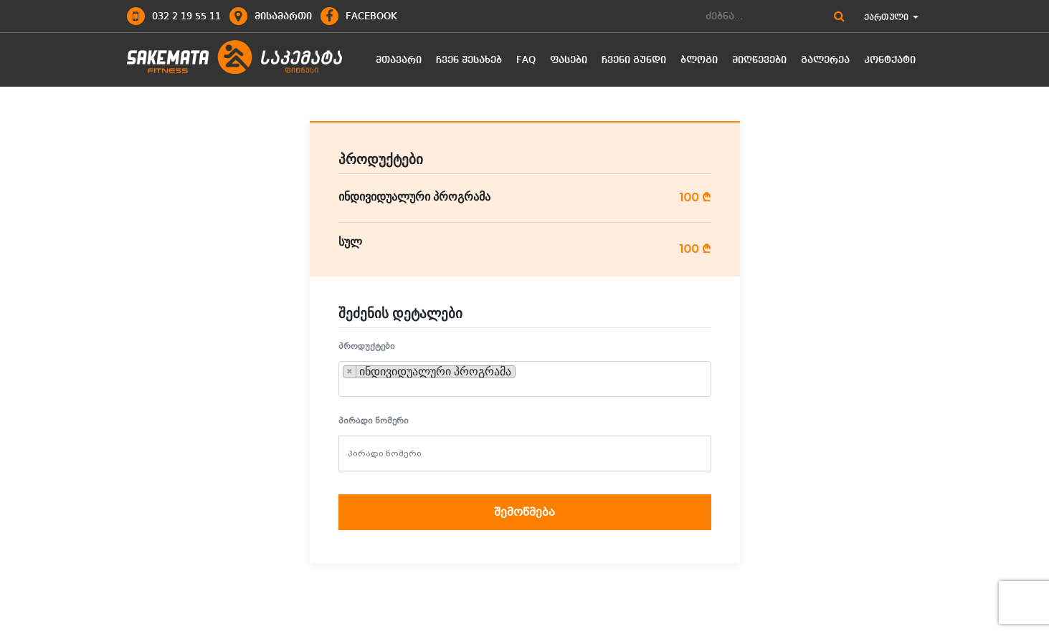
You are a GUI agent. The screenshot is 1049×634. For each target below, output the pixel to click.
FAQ (526, 60)
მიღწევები (759, 60)
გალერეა (825, 60)
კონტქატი (890, 60)
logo (234, 58)
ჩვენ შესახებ (469, 60)
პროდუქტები (366, 346)
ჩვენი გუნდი (634, 60)
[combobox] (524, 379)
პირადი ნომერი (373, 420)
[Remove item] (350, 372)
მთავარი (399, 60)
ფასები (568, 60)
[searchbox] (523, 371)
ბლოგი (699, 60)
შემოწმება (524, 512)
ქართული (891, 18)
